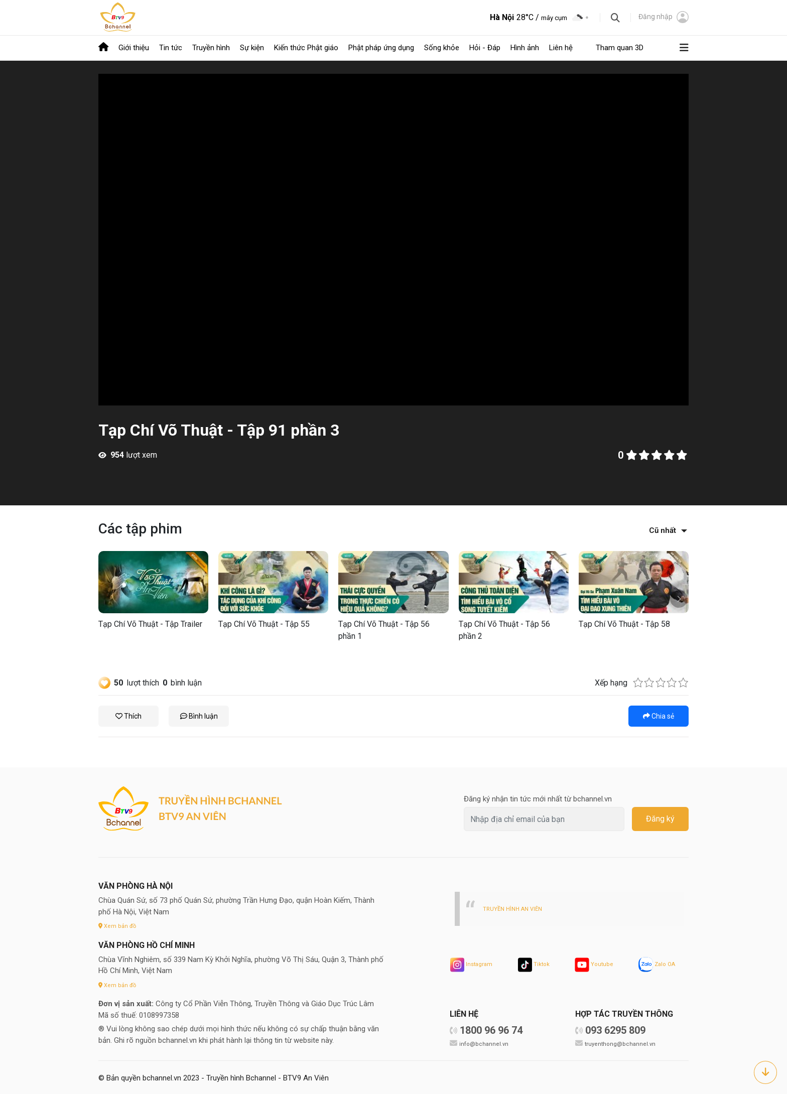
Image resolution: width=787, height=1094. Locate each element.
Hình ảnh (524, 47)
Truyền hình (211, 47)
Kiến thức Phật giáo (306, 47)
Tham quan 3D (619, 47)
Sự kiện (252, 47)
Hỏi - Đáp (484, 47)
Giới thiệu (133, 47)
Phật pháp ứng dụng (381, 47)
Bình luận (199, 715)
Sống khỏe (441, 47)
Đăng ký (660, 818)
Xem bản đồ (119, 924)
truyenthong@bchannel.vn (622, 1042)
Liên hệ (561, 47)
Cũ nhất (662, 528)
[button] (679, 597)
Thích (128, 715)
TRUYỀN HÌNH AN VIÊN (516, 907)
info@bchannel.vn (485, 1042)
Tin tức (170, 47)
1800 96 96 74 (491, 1029)
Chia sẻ (658, 715)
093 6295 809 (615, 1029)
